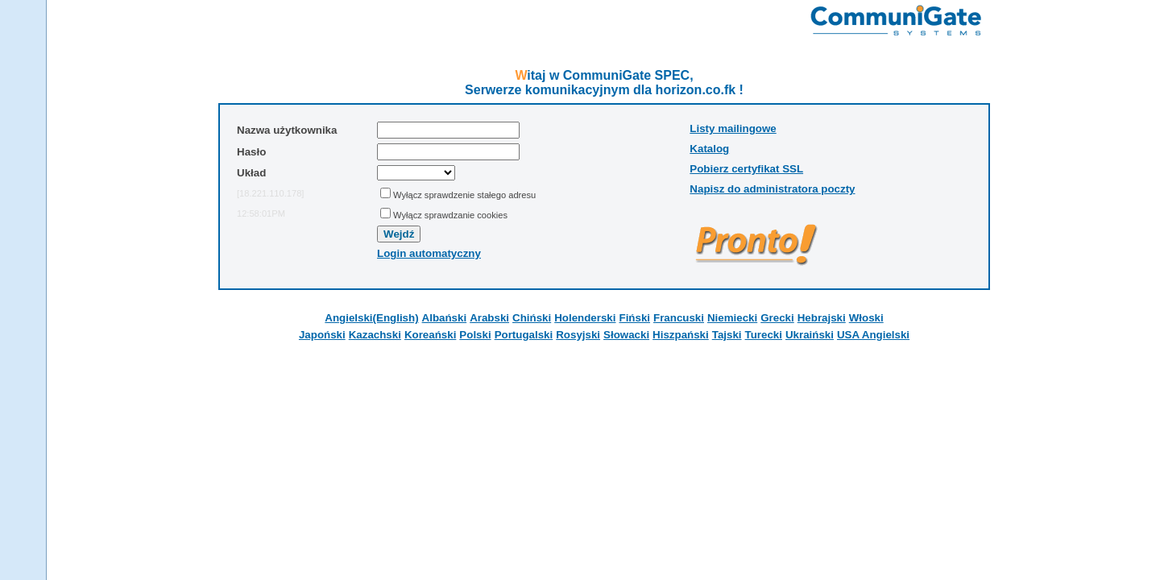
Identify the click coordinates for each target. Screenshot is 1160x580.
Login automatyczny (429, 253)
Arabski (489, 318)
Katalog (709, 149)
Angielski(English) (371, 318)
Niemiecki (732, 318)
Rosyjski (578, 335)
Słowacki (626, 335)
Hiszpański (680, 335)
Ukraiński (809, 335)
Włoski (866, 318)
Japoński (322, 335)
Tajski (727, 335)
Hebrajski (822, 318)
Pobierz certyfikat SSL (746, 169)
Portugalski (524, 335)
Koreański (430, 335)
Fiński (634, 318)
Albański (444, 318)
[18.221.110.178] (270, 193)
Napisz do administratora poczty (772, 189)
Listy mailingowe (733, 128)
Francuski (678, 318)
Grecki (777, 318)
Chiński (531, 318)
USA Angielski (873, 335)
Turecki (763, 335)
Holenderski (584, 318)
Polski (475, 335)
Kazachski (375, 335)
